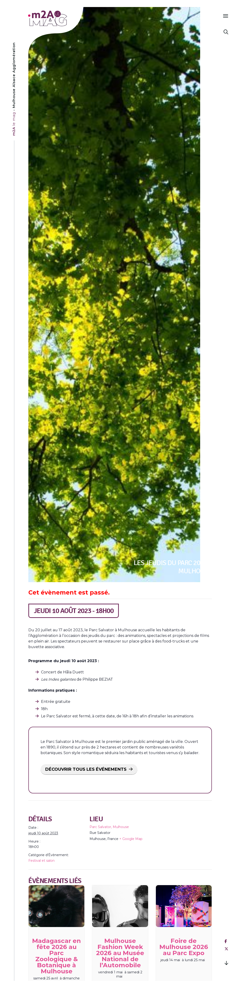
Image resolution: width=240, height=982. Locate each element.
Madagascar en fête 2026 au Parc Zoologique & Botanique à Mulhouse (56, 956)
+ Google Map (130, 839)
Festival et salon (41, 860)
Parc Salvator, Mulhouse (109, 827)
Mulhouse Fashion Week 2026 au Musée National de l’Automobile (120, 953)
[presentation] (56, 906)
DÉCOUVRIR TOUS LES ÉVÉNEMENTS (86, 769)
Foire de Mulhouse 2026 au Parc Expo (183, 947)
